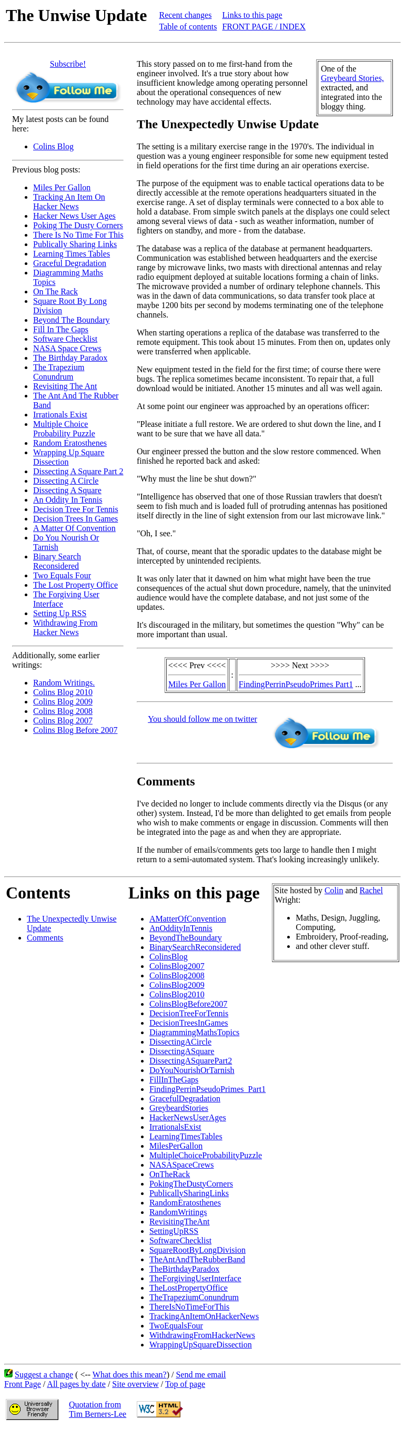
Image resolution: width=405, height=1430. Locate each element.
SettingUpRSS (173, 1231)
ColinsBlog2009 (177, 984)
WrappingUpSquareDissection (200, 1344)
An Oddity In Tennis (67, 499)
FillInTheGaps (173, 1079)
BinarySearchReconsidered (195, 947)
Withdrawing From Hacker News (65, 627)
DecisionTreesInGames (188, 1022)
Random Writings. (64, 682)
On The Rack (55, 291)
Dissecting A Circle (65, 480)
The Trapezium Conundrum (58, 372)
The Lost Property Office (75, 584)
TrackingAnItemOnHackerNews (204, 1316)
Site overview (135, 1384)
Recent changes (185, 15)
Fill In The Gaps (60, 329)
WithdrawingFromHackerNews (202, 1335)
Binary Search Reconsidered (57, 561)
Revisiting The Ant (65, 386)
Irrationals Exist (60, 414)
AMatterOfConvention (187, 918)
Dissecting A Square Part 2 (78, 471)
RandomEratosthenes (185, 1202)
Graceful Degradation (69, 263)
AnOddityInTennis (180, 928)
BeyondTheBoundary (185, 937)
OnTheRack (169, 1174)
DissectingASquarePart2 (190, 1060)
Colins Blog (53, 146)
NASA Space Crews (67, 348)
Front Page (22, 1384)
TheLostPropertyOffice (188, 1287)
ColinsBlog (168, 956)
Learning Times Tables (71, 253)
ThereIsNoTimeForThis (189, 1306)
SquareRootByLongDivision (197, 1249)
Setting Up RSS (59, 613)
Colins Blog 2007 (63, 720)
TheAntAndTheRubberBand (197, 1259)
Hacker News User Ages (74, 215)
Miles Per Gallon (61, 187)
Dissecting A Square (67, 490)
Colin (334, 890)
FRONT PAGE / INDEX (264, 26)
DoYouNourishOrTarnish (192, 1070)
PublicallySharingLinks (189, 1193)
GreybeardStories (178, 1108)
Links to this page (252, 15)
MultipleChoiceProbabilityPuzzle (205, 1155)
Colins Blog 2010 (63, 692)
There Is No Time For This (78, 234)
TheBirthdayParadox (184, 1268)
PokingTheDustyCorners (191, 1183)
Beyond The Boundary (71, 319)
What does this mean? (130, 1374)
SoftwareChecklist (180, 1240)
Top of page (185, 1384)
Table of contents (188, 26)
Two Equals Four (62, 575)
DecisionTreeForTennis (188, 1013)
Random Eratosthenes (70, 442)
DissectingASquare (182, 1051)
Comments (45, 937)
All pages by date (76, 1384)
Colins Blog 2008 (63, 711)
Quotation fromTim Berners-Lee (97, 1409)
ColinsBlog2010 (177, 994)
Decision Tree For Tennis (75, 509)
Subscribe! (68, 63)
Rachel (371, 890)
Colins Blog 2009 (63, 701)
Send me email (201, 1374)
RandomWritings (178, 1212)
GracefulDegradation (184, 1098)
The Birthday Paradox (70, 357)
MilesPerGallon (175, 1145)
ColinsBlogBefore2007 (188, 1003)
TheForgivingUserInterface (195, 1278)
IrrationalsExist (175, 1126)
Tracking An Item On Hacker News (69, 201)
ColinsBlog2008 (177, 975)
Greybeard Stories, (352, 78)
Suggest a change (44, 1374)
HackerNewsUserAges (187, 1117)
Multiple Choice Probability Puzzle (64, 429)
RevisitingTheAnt (179, 1221)
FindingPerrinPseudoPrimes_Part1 (207, 1089)
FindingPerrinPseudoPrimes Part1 (296, 684)
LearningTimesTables (185, 1136)
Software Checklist (65, 338)
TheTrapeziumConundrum (194, 1297)
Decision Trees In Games (75, 518)
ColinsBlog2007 (177, 966)
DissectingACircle (180, 1041)
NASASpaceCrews (181, 1164)
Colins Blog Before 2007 (75, 730)
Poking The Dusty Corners (78, 225)
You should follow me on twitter (202, 718)
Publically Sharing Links (75, 244)
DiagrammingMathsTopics (194, 1032)
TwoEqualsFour (176, 1325)
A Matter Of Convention (74, 528)
